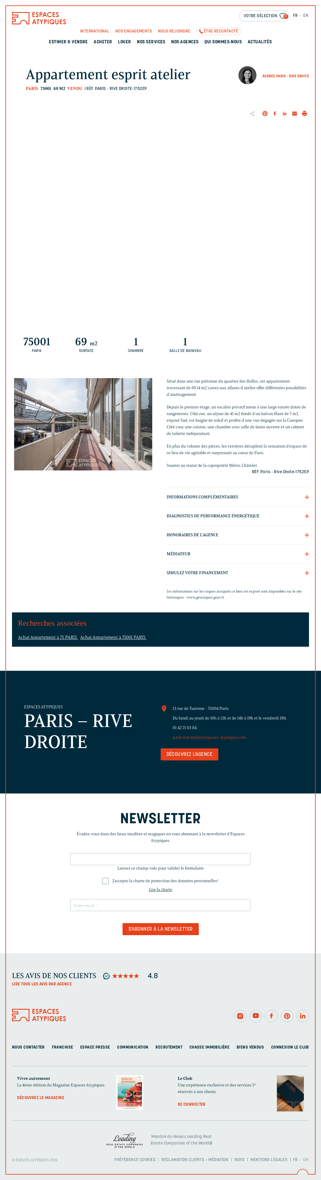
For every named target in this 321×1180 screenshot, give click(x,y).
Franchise (62, 1047)
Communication (132, 1047)
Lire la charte (160, 889)
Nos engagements (133, 31)
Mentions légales (268, 1160)
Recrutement (169, 1047)
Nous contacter (28, 1047)
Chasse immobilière (209, 1047)
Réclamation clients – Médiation (195, 1160)
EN (305, 16)
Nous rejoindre (174, 31)
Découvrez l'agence (190, 754)
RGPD (240, 1160)
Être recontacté (221, 31)
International (94, 31)
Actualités (260, 42)
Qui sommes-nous (223, 42)
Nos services (151, 42)
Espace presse (95, 1047)
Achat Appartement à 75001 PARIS (113, 637)
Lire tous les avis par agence (42, 984)
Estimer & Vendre (68, 42)
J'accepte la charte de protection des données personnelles (166, 880)
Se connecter (192, 1104)
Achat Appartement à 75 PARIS (48, 637)
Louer (124, 42)
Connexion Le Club (290, 1047)
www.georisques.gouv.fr (205, 597)
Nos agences (184, 42)
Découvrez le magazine (40, 1098)
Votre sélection (266, 16)
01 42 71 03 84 (185, 727)
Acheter (103, 42)
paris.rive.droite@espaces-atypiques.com (209, 737)
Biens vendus (250, 1047)
